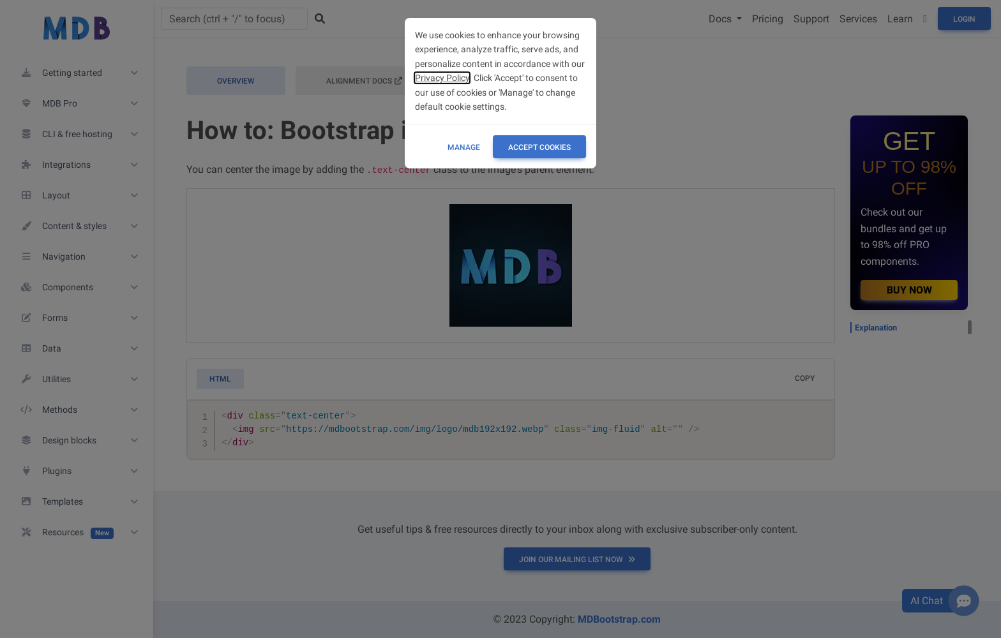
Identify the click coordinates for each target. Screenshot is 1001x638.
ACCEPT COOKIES (539, 147)
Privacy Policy (442, 78)
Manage (464, 147)
